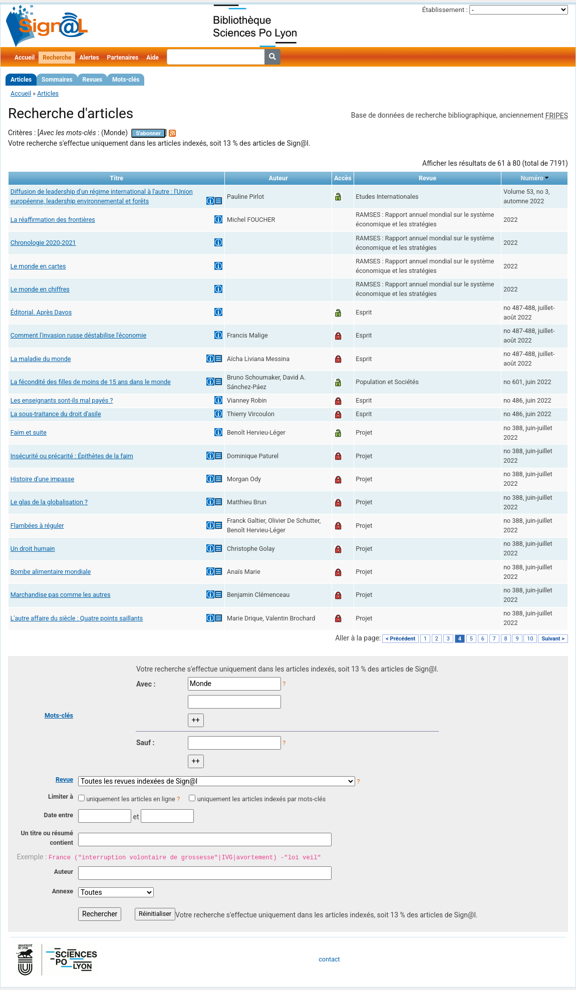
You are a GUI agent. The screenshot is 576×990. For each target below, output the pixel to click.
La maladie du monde (41, 359)
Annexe (62, 891)
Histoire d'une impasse (42, 479)
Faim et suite (29, 432)
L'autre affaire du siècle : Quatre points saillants (77, 618)
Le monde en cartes (38, 266)
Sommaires (57, 79)
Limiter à (60, 796)
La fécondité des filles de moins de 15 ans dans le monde (91, 382)
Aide (152, 57)
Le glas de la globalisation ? (49, 502)
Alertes (89, 57)
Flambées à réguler (37, 525)
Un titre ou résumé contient (47, 837)
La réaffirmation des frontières (53, 219)
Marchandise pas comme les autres (61, 594)
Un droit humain (33, 548)
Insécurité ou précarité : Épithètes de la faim (72, 456)
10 (530, 638)
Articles (21, 79)
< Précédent (400, 638)
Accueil (25, 57)
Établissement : (445, 10)
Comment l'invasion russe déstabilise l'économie (78, 335)
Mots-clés (125, 79)
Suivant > (552, 638)
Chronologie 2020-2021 (43, 242)
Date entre (58, 815)
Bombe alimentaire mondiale (51, 571)
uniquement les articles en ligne (130, 799)
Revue (64, 779)
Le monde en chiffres (40, 289)
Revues (93, 79)
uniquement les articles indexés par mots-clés (261, 799)
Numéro (532, 178)
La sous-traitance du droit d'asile (56, 414)
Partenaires (123, 57)
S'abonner (148, 133)
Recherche (57, 57)
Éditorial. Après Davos (41, 312)
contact (329, 959)
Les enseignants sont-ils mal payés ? (62, 400)
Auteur (63, 871)
